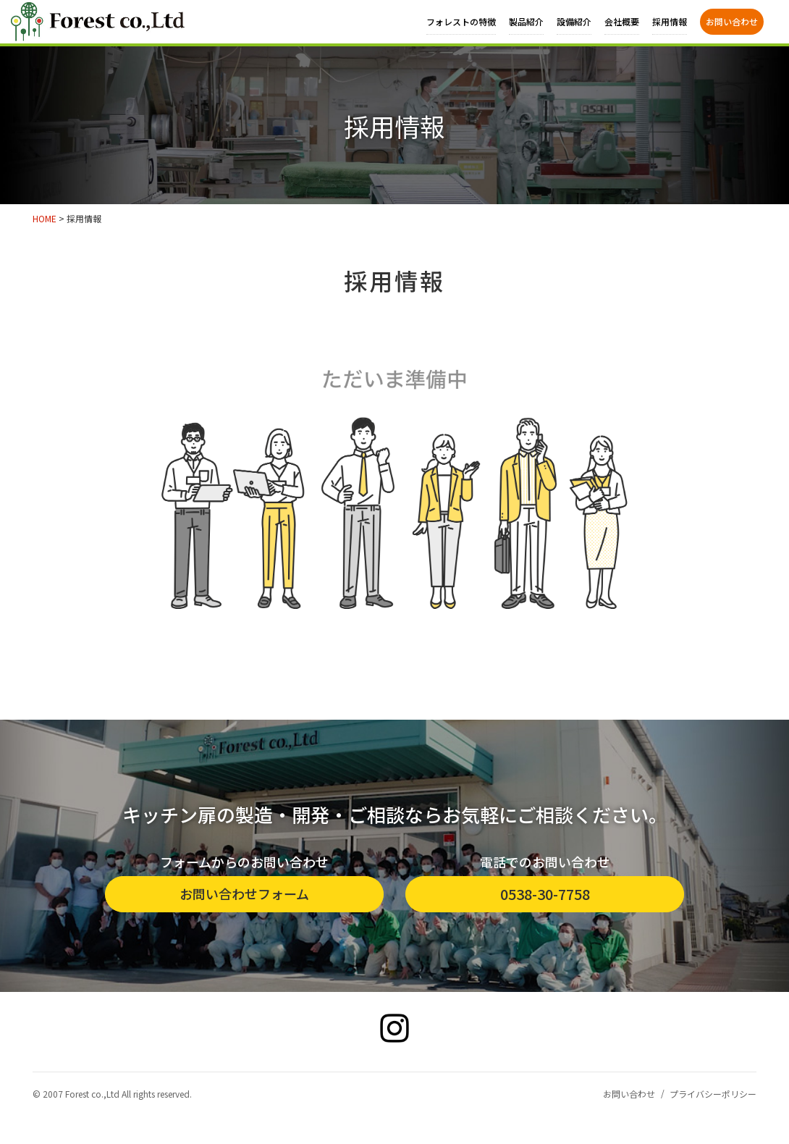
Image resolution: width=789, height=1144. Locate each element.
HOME (44, 218)
